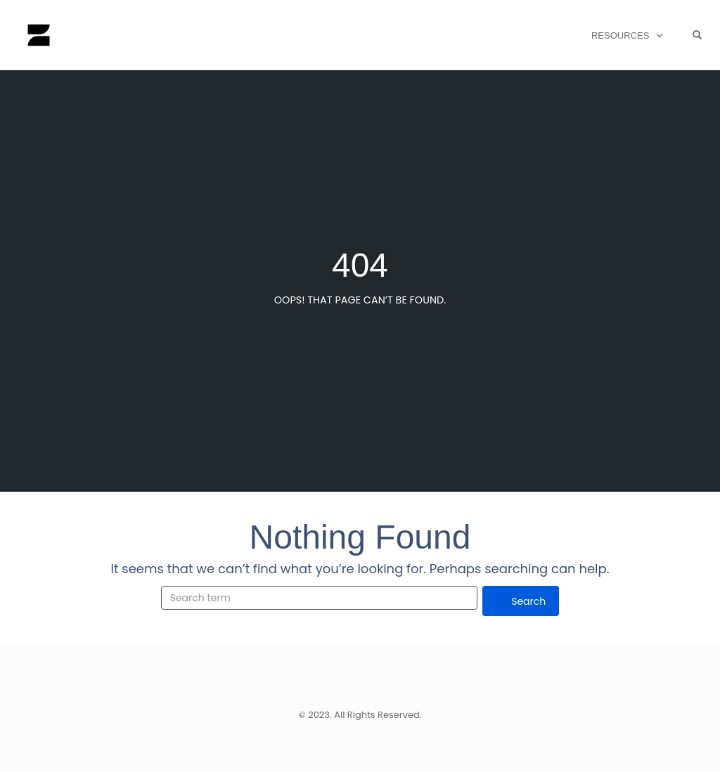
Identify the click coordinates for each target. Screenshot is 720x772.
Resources (620, 35)
